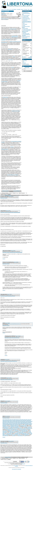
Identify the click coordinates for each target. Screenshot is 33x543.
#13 (8, 417)
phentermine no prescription (14, 428)
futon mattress (18, 424)
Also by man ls (25, 37)
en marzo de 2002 (25, 16)
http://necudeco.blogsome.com (12, 362)
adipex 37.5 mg (10, 431)
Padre (4, 260)
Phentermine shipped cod (14, 426)
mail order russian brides (16, 421)
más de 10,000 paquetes (7, 39)
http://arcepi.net (9, 380)
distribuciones (10, 49)
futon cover (14, 424)
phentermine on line (23, 427)
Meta (28, 9)
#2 (12, 197)
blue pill (29, 430)
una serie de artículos (13, 28)
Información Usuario (4, 199)
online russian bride (23, 421)
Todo (5, 9)
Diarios (31, 9)
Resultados (24, 56)
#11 (9, 402)
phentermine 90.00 (27, 428)
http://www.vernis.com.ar (11, 297)
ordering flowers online (10, 423)
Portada (2, 9)
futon (5, 424)
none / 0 (10, 197)
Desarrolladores (13, 9)
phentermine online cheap (15, 427)
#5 (17, 263)
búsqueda (24, 62)
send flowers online (17, 423)
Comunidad (18, 9)
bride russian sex (9, 421)
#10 (19, 337)
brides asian (4, 432)
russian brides (28, 421)
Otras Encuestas (30, 57)
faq (16, 470)
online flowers (5, 423)
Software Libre (8, 9)
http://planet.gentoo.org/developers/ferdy (13, 213)
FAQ (23, 61)
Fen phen (20, 429)
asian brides (17, 431)
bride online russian (24, 432)
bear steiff (28, 424)
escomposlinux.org (26, 12)
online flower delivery (29, 422)
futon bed (10, 424)
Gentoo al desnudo (8, 196)
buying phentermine (23, 430)
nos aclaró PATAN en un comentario (12, 176)
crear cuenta (25, 60)
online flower (24, 422)
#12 (12, 442)
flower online (20, 422)
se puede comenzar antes (16, 111)
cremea (11, 422)
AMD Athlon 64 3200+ (4, 150)
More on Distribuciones (26, 36)
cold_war (7, 424)
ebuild (14, 56)
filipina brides (10, 432)
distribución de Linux (14, 36)
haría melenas (10, 59)
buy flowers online (15, 422)
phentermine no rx (5, 428)
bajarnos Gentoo (5, 97)
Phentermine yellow (18, 425)
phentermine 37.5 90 (14, 429)
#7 (8, 360)
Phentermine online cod (6, 427)
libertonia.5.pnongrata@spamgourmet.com (14, 325)
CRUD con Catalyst (5, 192)
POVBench (12, 147)
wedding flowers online (23, 423)
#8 (10, 379)
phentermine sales (24, 426)
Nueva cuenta (27, 67)
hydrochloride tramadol (6, 425)
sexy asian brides (16, 432)
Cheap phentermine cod (27, 429)
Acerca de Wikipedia (16, 192)
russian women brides (6, 422)
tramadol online (12, 425)
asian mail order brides (23, 431)
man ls (4, 12)
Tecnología (25, 9)
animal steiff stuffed (23, 424)
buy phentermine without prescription (11, 430)
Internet (22, 9)
